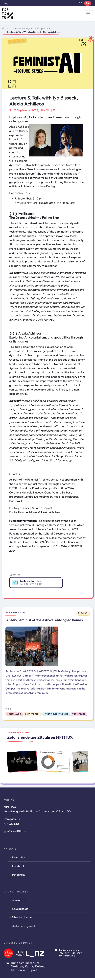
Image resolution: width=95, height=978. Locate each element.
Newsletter (18, 857)
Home (5, 28)
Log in (7, 3)
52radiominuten (22, 917)
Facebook (18, 866)
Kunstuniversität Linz (56, 714)
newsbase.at (20, 908)
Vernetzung (78, 714)
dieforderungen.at (23, 926)
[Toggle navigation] (88, 13)
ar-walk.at (18, 900)
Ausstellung (14, 714)
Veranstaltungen (23, 28)
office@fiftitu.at (17, 831)
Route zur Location (30, 581)
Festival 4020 (32, 714)
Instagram (18, 874)
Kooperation (43, 28)
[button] (56, 141)
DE (80, 3)
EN (87, 3)
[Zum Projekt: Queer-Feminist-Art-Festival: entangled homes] (31, 646)
